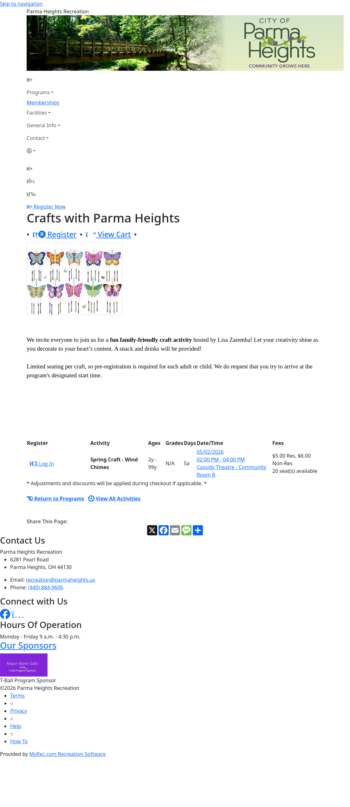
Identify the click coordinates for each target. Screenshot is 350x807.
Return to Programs (55, 498)
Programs (38, 92)
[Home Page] (43, 79)
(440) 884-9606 (45, 587)
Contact (36, 138)
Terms (17, 695)
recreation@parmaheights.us (60, 579)
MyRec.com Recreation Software (67, 754)
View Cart (108, 234)
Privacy (18, 710)
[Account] (43, 150)
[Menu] (31, 194)
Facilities (37, 112)
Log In (41, 463)
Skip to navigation (21, 3)
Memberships (43, 102)
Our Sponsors (28, 645)
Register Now (49, 206)
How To (19, 741)
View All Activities (114, 498)
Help (15, 726)
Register (55, 234)
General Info (41, 125)
